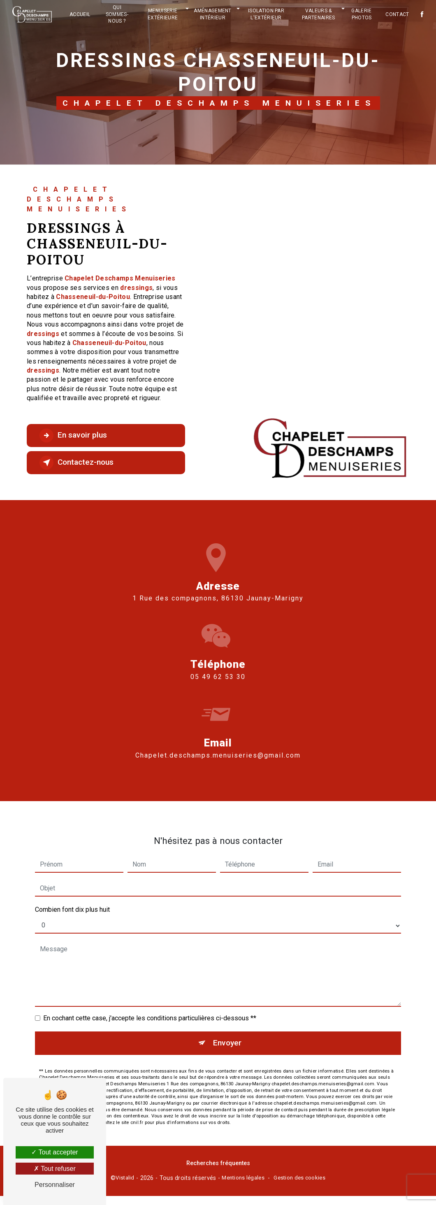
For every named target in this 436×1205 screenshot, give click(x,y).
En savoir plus (73, 436)
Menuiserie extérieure (163, 14)
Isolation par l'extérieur (266, 14)
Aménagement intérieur (213, 14)
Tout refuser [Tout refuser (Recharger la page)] (55, 1168)
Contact (397, 14)
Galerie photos (361, 14)
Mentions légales (243, 1178)
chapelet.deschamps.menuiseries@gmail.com (218, 719)
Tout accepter (54, 1152)
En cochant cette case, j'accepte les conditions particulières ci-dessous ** (149, 983)
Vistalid (125, 1178)
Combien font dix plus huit (72, 874)
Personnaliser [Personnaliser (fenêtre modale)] (55, 1184)
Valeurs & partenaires (318, 14)
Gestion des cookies (299, 1178)
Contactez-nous (76, 463)
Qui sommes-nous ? (117, 14)
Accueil (80, 14)
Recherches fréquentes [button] (218, 1163)
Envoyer (227, 1007)
